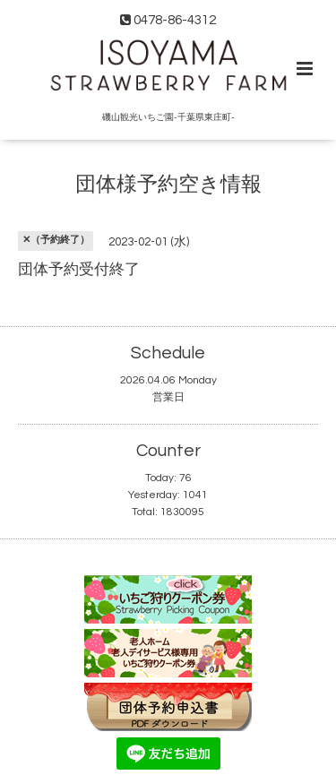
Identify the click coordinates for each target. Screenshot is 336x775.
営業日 (168, 397)
